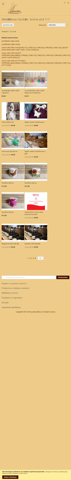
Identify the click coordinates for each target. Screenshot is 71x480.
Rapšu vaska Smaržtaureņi (34, 122)
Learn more (23, 473)
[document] (35, 475)
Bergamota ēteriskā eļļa (10, 244)
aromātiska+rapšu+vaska (11, 44)
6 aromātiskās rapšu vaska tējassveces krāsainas (34, 91)
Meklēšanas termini (10, 293)
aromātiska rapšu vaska (10, 41)
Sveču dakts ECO (8, 122)
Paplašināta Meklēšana (11, 307)
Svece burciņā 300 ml (9, 151)
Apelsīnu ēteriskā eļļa (32, 244)
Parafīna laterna (8, 183)
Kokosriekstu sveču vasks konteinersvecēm (34, 213)
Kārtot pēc (42, 25)
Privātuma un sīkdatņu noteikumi (15, 288)
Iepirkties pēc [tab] (8, 25)
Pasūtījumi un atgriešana (12, 298)
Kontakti (5, 302)
